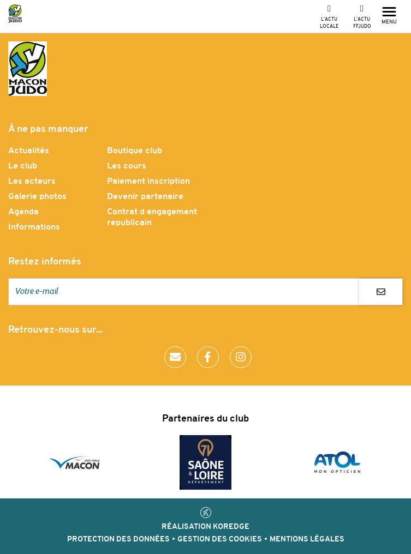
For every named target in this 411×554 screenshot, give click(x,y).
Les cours (126, 166)
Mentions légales (307, 539)
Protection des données (118, 539)
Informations (34, 227)
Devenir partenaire (145, 196)
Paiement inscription (148, 181)
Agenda (23, 212)
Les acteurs (32, 181)
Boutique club (134, 151)
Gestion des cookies (219, 539)
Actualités (28, 151)
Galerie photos (37, 196)
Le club (22, 166)
